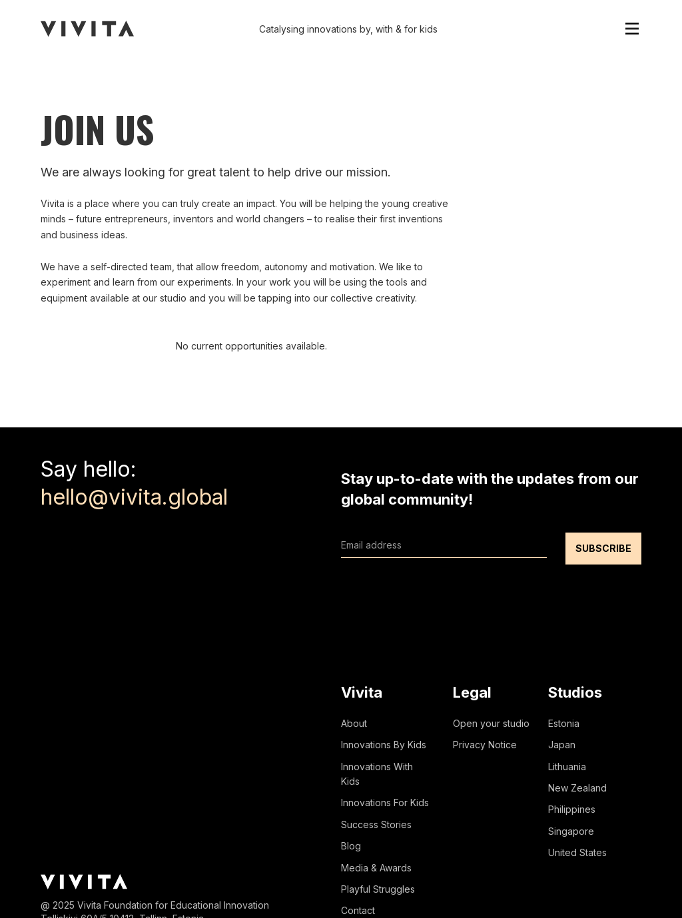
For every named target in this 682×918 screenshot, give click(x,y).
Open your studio (491, 723)
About (354, 723)
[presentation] (442, 590)
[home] (87, 29)
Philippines (571, 809)
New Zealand (577, 788)
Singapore (571, 831)
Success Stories (376, 824)
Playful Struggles (378, 889)
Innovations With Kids (377, 774)
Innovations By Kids (383, 744)
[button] (631, 29)
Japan (561, 744)
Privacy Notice (485, 744)
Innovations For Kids (385, 802)
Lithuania (567, 766)
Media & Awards (376, 867)
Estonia (563, 723)
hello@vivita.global (134, 497)
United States (577, 852)
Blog (351, 845)
